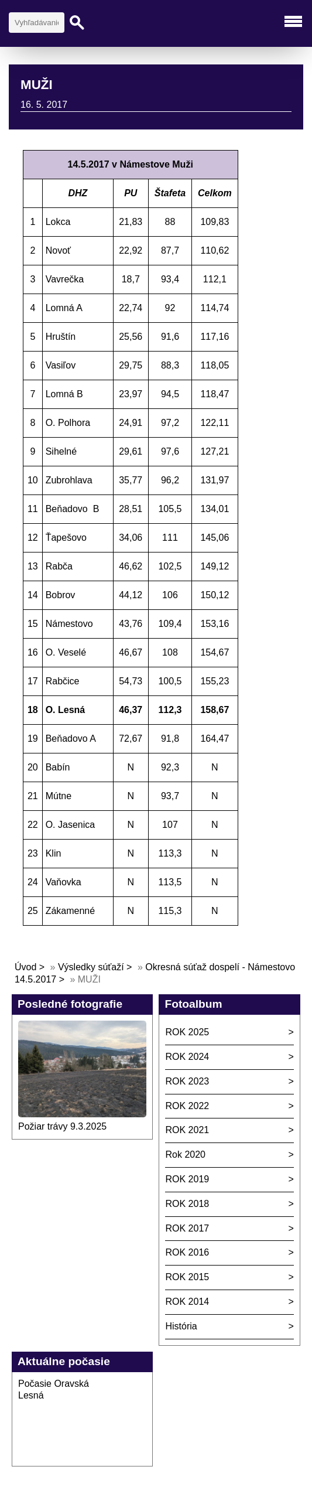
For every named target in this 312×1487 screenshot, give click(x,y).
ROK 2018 (187, 1204)
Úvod (25, 967)
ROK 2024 (187, 1057)
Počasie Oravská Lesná (53, 1390)
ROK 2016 (187, 1252)
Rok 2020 (185, 1154)
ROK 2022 (187, 1106)
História (181, 1326)
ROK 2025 (187, 1032)
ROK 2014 (187, 1302)
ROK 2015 (187, 1277)
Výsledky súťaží (91, 967)
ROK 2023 (187, 1081)
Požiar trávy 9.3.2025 (62, 1126)
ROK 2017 (187, 1228)
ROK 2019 (187, 1179)
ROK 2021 (187, 1130)
